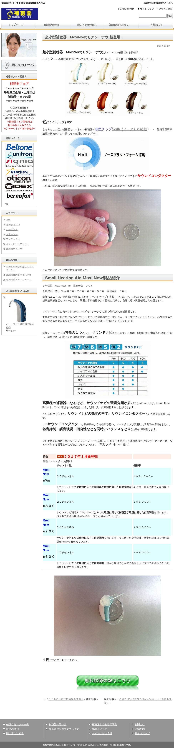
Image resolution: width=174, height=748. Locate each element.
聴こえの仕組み (15, 733)
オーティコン (13, 224)
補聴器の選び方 (58, 724)
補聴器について (14, 249)
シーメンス (12, 229)
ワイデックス (13, 239)
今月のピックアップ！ (17, 244)
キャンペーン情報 (102, 733)
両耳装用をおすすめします (64, 728)
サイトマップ (142, 733)
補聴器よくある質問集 (104, 724)
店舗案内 (140, 728)
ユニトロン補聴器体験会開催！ (66, 699)
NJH (8, 219)
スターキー (12, 234)
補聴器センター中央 (17, 724)
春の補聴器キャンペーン (19, 279)
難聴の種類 (12, 728)
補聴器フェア (99, 728)
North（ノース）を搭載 (129, 129)
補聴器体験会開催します (19, 275)
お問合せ (140, 724)
